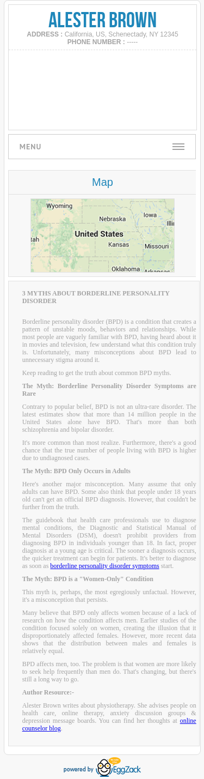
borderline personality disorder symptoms (104, 566)
